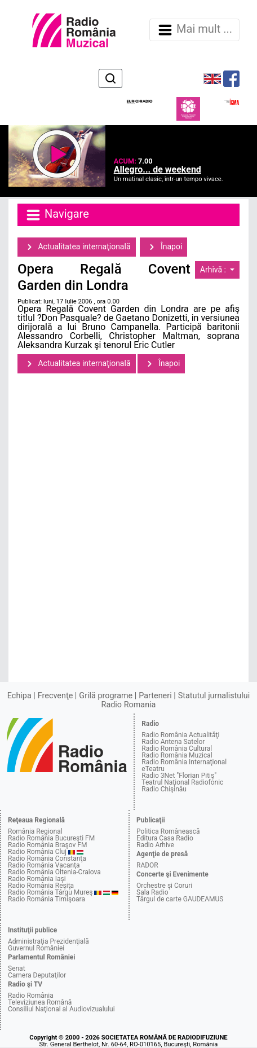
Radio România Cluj (37, 852)
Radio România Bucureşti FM (51, 838)
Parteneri (155, 696)
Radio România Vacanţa (44, 865)
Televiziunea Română (40, 1002)
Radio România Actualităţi (180, 735)
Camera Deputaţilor (37, 975)
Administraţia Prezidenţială (48, 941)
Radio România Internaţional (184, 762)
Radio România (31, 995)
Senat (16, 968)
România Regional (35, 831)
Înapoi (163, 247)
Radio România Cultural (176, 748)
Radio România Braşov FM (47, 845)
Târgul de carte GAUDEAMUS (179, 899)
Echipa (19, 696)
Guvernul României (36, 948)
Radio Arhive (155, 845)
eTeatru (152, 769)
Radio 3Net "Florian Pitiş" (178, 776)
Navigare (57, 214)
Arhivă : (214, 269)
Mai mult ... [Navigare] (194, 29)
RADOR (147, 865)
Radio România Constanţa (47, 858)
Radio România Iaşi (37, 879)
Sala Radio (152, 892)
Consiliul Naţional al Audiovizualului (61, 1009)
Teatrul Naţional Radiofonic (182, 782)
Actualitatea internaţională (77, 247)
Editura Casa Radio (164, 838)
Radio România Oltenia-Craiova (54, 872)
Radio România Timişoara (46, 899)
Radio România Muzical (176, 755)
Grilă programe (105, 696)
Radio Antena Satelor (173, 742)
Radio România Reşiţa (41, 886)
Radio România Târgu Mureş (50, 892)
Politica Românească (168, 831)
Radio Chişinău (164, 789)
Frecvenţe (55, 696)
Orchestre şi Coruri (164, 886)
